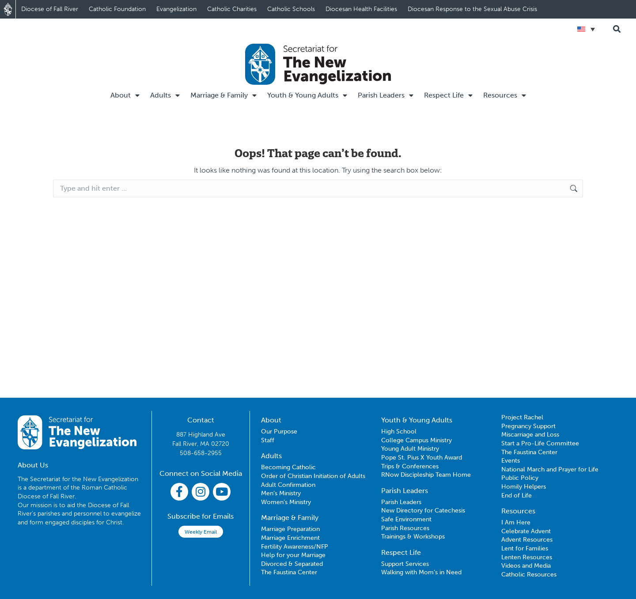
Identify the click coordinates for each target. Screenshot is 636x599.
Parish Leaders (385, 95)
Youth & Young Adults (307, 95)
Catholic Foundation (117, 9)
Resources (504, 95)
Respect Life (448, 95)
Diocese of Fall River (49, 9)
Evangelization (176, 9)
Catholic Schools (291, 9)
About (125, 95)
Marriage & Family (223, 95)
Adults (165, 95)
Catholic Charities (232, 9)
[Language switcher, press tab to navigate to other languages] (586, 29)
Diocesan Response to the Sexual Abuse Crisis (472, 9)
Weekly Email (201, 532)
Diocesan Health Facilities (361, 9)
